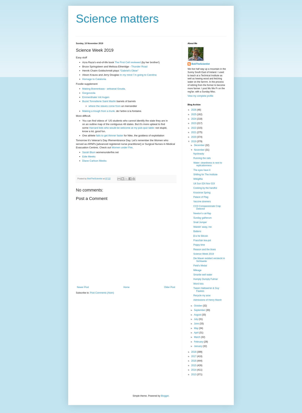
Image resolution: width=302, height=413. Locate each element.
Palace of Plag (200, 197)
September (200, 310)
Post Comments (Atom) (102, 292)
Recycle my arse (202, 295)
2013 (194, 374)
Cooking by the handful (205, 188)
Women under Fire (122, 147)
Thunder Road (139, 66)
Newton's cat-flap (202, 213)
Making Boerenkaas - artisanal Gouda (103, 88)
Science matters (117, 18)
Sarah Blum (89, 152)
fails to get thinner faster (109, 135)
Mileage (197, 270)
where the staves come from (105, 106)
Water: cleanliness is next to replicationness (207, 164)
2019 (194, 141)
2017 (194, 356)
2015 (194, 365)
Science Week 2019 (203, 254)
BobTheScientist (200, 64)
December (199, 145)
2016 (194, 360)
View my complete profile (200, 96)
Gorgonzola (88, 92)
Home (126, 287)
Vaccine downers (202, 201)
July (196, 319)
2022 (194, 128)
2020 (194, 137)
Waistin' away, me (202, 227)
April (196, 332)
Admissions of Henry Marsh (207, 300)
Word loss (198, 283)
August (198, 314)
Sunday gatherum (202, 218)
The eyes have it (201, 170)
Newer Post (83, 287)
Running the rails (202, 158)
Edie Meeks (89, 156)
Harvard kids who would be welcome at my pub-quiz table (121, 127)
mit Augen (103, 97)
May (196, 328)
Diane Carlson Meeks (94, 160)
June (197, 323)
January (198, 346)
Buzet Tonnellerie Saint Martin (99, 101)
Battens (197, 231)
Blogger (165, 396)
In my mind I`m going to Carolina (138, 74)
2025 (194, 114)
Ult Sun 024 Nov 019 (204, 183)
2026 (194, 109)
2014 (194, 370)
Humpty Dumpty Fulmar (205, 279)
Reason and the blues (204, 249)
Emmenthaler (89, 97)
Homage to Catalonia (94, 79)
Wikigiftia (198, 179)
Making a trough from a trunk (98, 111)
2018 (194, 352)
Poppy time (199, 244)
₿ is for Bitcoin (200, 236)
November (199, 150)
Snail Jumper (200, 222)
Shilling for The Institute (205, 174)
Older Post (169, 287)
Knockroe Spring (202, 192)
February (199, 341)
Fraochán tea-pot (202, 240)
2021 (194, 132)
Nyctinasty (198, 153)
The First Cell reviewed (128, 62)
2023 (194, 123)
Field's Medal (200, 265)
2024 (194, 119)
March (197, 337)
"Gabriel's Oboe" (129, 70)
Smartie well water (202, 274)
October (198, 305)
